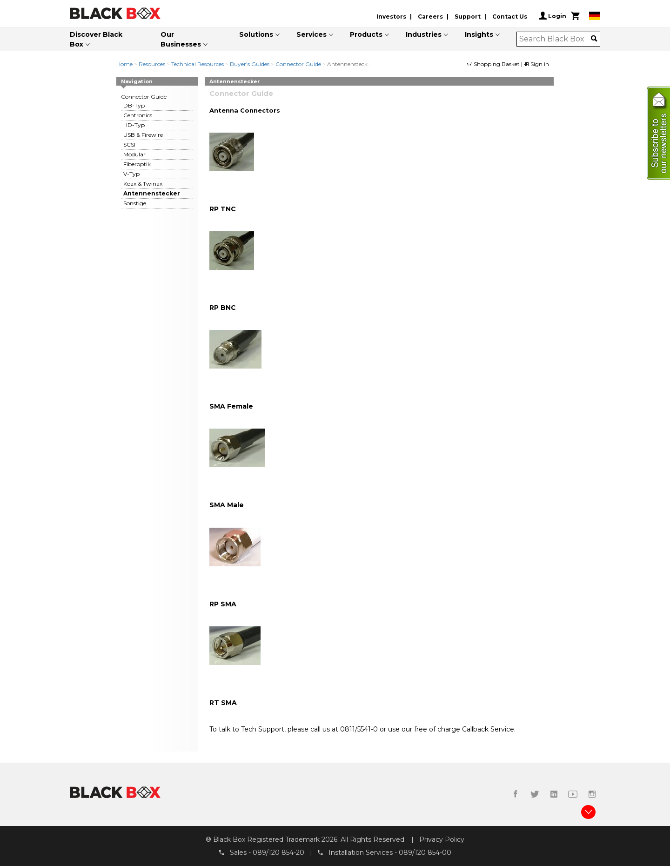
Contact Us (509, 16)
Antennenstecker (151, 193)
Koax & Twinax (142, 183)
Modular (134, 154)
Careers (430, 16)
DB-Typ (134, 105)
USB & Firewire (143, 134)
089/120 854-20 (278, 852)
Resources (152, 63)
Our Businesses (181, 39)
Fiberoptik (137, 164)
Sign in (536, 63)
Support (468, 16)
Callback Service (488, 729)
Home (124, 63)
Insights (479, 34)
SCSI (129, 144)
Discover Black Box (96, 39)
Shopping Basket (494, 63)
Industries (424, 34)
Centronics (137, 115)
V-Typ (131, 173)
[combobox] (555, 39)
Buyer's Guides (249, 63)
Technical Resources (197, 63)
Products (366, 34)
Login (552, 15)
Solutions (256, 34)
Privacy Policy (441, 839)
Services (311, 34)
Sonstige (134, 203)
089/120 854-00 (425, 852)
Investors (391, 16)
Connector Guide (298, 63)
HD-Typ (134, 124)
